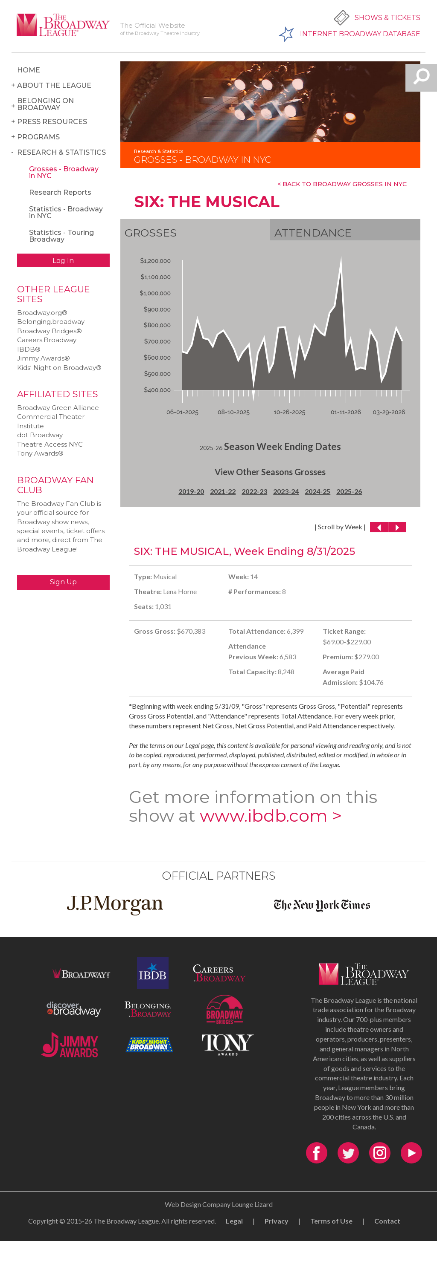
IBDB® (29, 349)
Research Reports (60, 192)
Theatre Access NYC (50, 444)
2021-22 (223, 491)
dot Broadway (40, 435)
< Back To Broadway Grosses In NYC (342, 184)
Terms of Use (331, 1221)
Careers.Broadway (46, 340)
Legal (234, 1221)
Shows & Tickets (387, 18)
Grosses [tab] (151, 232)
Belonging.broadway (50, 322)
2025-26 (349, 491)
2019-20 (191, 491)
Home (28, 70)
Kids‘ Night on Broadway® (59, 368)
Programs (38, 137)
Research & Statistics (61, 152)
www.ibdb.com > (271, 815)
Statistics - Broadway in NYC (66, 212)
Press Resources (52, 122)
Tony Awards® (40, 453)
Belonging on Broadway (45, 104)
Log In (63, 261)
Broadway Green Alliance (58, 408)
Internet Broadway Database (360, 34)
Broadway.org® (42, 313)
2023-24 (286, 491)
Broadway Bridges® (49, 331)
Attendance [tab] (313, 232)
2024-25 (317, 491)
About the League (54, 85)
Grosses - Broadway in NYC (64, 172)
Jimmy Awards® (43, 358)
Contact (387, 1221)
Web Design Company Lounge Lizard (219, 1204)
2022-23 (254, 491)
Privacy (276, 1221)
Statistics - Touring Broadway (61, 235)
